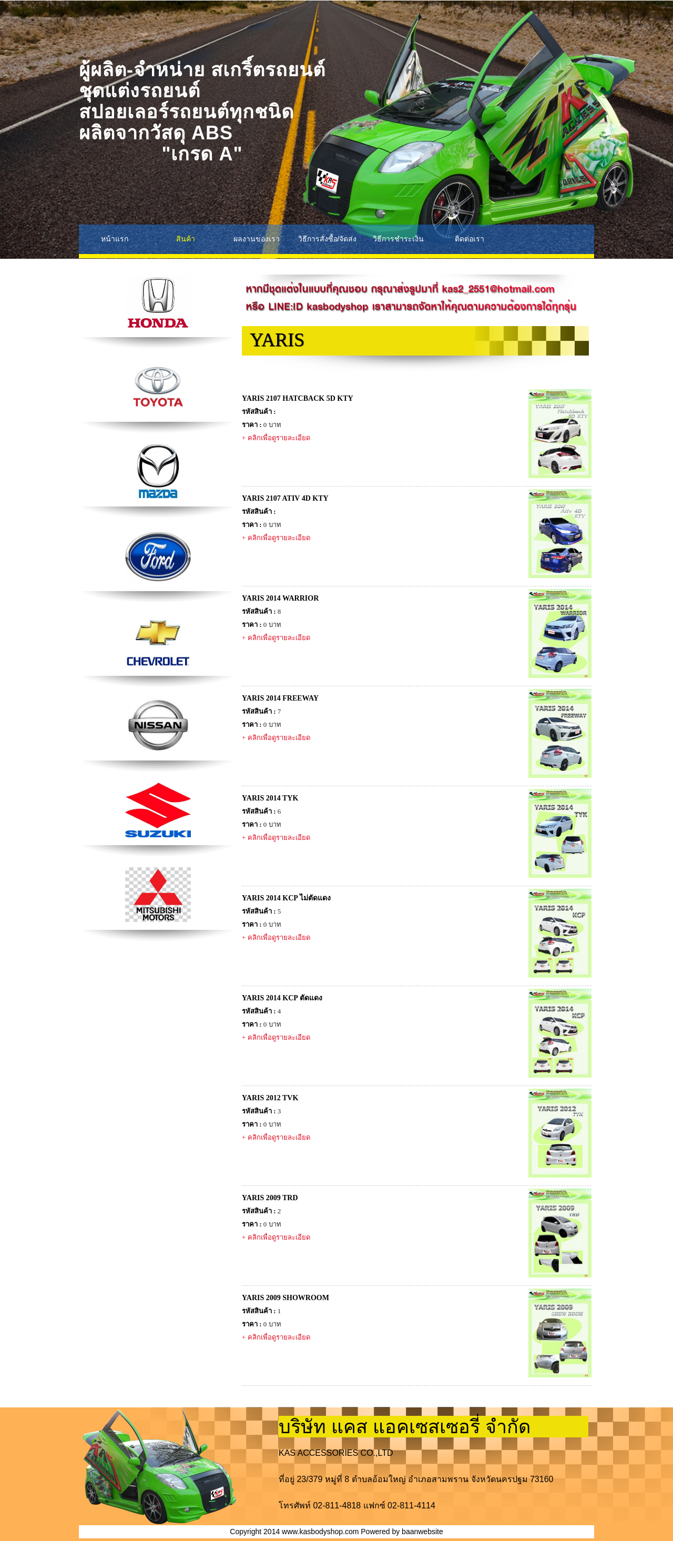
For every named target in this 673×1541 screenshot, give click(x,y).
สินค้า (185, 239)
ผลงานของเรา (256, 239)
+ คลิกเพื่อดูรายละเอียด (276, 438)
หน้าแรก (114, 239)
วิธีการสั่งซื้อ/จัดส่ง (327, 239)
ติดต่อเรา (469, 239)
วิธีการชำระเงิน (398, 239)
